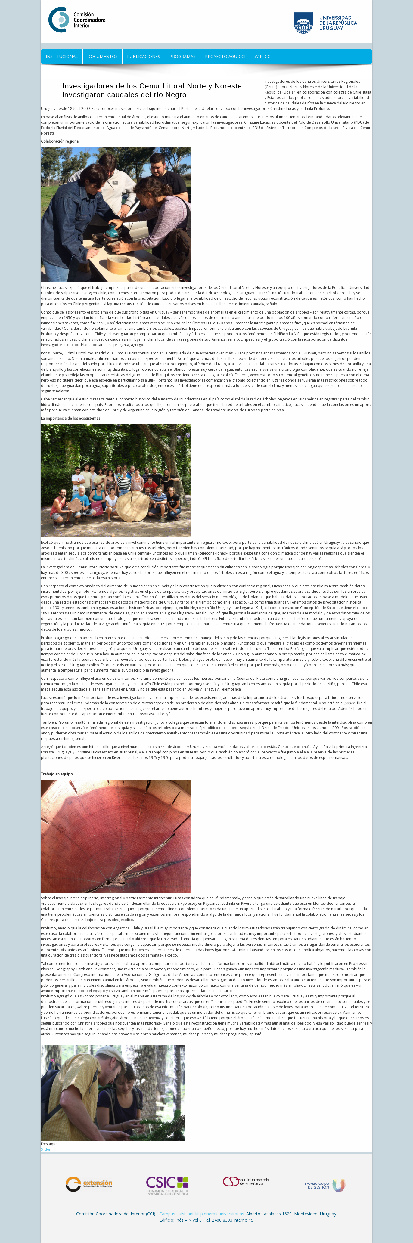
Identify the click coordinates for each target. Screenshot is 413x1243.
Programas (182, 56)
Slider (46, 1149)
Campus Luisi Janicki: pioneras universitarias (201, 1214)
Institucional (62, 56)
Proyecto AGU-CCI (225, 56)
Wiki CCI (263, 56)
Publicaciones (143, 56)
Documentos (102, 56)
